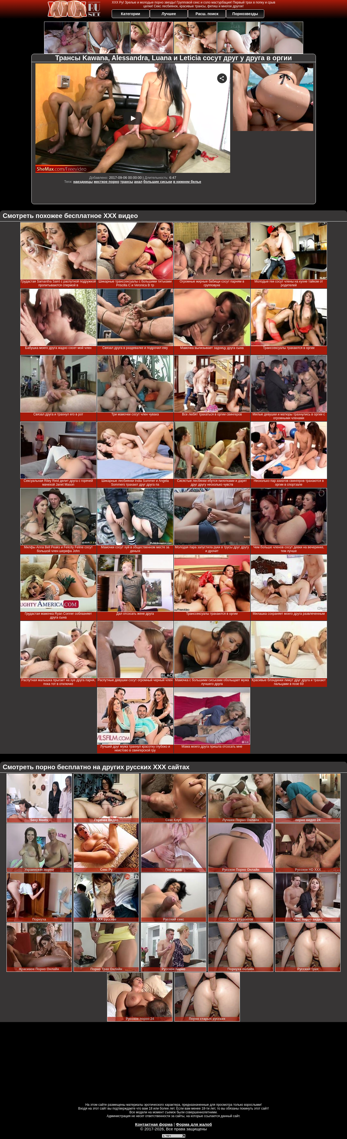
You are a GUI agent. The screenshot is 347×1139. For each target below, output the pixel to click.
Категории (130, 14)
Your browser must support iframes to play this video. (132, 118)
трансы (126, 182)
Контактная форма (154, 1124)
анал (138, 182)
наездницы (83, 182)
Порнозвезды (245, 14)
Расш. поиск (207, 14)
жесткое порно (106, 182)
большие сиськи (157, 182)
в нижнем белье (187, 182)
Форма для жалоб (194, 1124)
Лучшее (168, 14)
